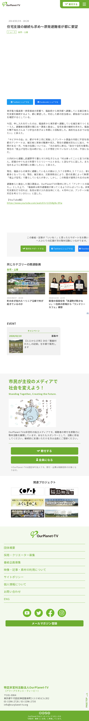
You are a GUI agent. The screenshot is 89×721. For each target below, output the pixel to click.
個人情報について (15, 584)
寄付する (71, 4)
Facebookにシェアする (48, 102)
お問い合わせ (12, 592)
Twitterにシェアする (20, 102)
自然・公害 (23, 32)
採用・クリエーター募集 (19, 555)
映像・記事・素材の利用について (25, 570)
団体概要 (9, 548)
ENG (7, 599)
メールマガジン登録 (44, 623)
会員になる (44, 460)
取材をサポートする (33, 248)
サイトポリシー (14, 577)
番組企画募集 (12, 562)
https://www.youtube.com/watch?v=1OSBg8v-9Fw (34, 203)
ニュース (12, 32)
